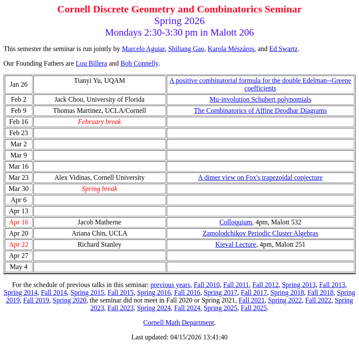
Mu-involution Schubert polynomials (260, 99)
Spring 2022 (285, 300)
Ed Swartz (283, 48)
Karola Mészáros (231, 48)
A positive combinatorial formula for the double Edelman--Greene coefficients (260, 84)
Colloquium (235, 222)
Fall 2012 (265, 284)
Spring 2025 (220, 308)
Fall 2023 (121, 308)
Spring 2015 (87, 292)
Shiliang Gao (186, 48)
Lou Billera (91, 63)
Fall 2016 (187, 292)
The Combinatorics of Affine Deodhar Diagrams (260, 110)
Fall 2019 (36, 300)
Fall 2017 (254, 292)
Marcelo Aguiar (143, 48)
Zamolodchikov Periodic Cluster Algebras (260, 233)
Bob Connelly (139, 63)
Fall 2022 (318, 300)
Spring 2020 (70, 300)
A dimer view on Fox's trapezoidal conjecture (260, 177)
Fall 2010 (207, 284)
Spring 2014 (21, 292)
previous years (170, 284)
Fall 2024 (187, 308)
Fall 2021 (252, 300)
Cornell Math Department (178, 322)
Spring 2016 (154, 292)
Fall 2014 (54, 292)
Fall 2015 (121, 292)
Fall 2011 (236, 284)
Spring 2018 (287, 292)
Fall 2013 (332, 284)
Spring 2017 (220, 292)
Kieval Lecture (235, 244)
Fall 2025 (254, 308)
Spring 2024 (154, 308)
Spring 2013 (299, 284)
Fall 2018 (321, 292)
